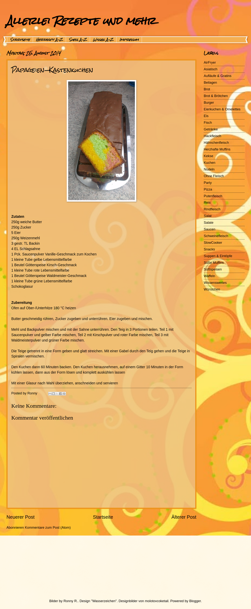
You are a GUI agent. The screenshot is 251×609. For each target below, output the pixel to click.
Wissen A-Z (103, 40)
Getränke (211, 129)
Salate (208, 222)
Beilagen (210, 82)
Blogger (195, 601)
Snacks (209, 249)
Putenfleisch (213, 196)
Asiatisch (210, 69)
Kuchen (209, 163)
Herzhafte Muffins (217, 149)
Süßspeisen (213, 269)
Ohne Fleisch (214, 176)
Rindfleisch (212, 209)
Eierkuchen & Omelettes (222, 109)
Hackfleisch (212, 136)
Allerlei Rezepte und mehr (80, 21)
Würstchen (212, 289)
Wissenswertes (215, 283)
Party (208, 183)
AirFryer (210, 62)
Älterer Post (183, 517)
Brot (207, 89)
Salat (208, 216)
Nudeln (209, 169)
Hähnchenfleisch (216, 143)
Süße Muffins (214, 263)
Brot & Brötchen (216, 96)
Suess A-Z (78, 40)
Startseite (20, 40)
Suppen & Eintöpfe (218, 256)
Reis (207, 202)
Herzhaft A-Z (49, 40)
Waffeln (209, 276)
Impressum (129, 40)
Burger (209, 102)
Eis (206, 116)
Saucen (209, 229)
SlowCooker (213, 242)
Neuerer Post (20, 517)
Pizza (208, 189)
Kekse (208, 156)
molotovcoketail (156, 601)
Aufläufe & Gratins (217, 76)
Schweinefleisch (216, 236)
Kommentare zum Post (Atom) (48, 527)
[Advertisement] (117, 567)
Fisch (208, 122)
